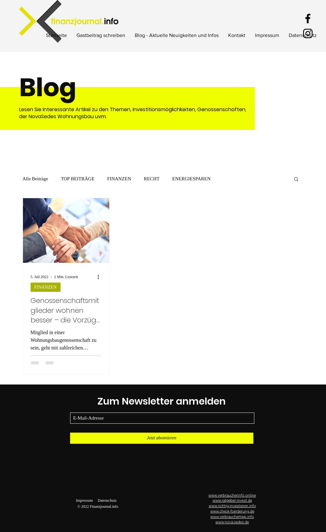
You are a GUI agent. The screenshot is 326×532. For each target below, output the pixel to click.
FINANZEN (119, 178)
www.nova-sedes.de (232, 522)
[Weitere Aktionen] (101, 277)
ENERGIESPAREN (191, 178)
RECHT (151, 178)
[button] (296, 179)
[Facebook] (307, 18)
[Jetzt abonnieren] (161, 438)
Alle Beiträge (35, 178)
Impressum (84, 500)
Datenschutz (107, 500)
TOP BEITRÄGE (77, 178)
